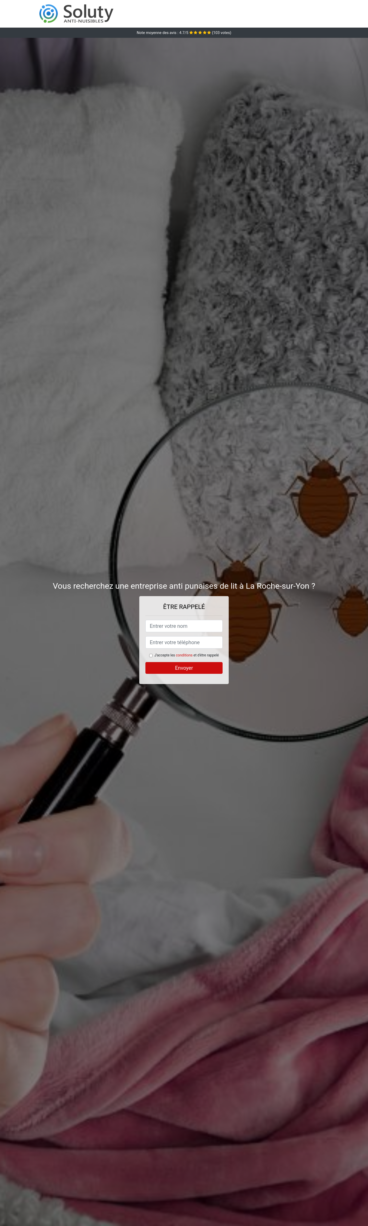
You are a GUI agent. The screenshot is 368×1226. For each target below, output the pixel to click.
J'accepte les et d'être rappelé (186, 655)
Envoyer (184, 668)
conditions (184, 655)
